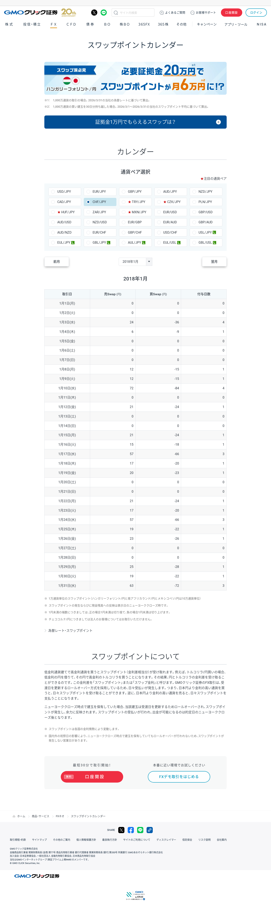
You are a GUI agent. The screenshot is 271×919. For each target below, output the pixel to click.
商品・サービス (40, 816)
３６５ (163, 24)
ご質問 (175, 12)
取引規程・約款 (18, 839)
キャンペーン (207, 24)
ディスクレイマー (166, 839)
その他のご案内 (61, 839)
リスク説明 (204, 839)
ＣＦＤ (71, 24)
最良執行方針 (109, 839)
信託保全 (187, 839)
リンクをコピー (150, 830)
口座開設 (231, 12)
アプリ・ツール (235, 24)
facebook (131, 830)
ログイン (256, 12)
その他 (181, 24)
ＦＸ (53, 24)
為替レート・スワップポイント (70, 631)
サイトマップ (39, 839)
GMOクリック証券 (40, 12)
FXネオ (60, 816)
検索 (116, 12)
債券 (90, 24)
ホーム (21, 816)
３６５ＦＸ (144, 24)
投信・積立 (32, 24)
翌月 (214, 262)
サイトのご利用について (136, 839)
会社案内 (222, 839)
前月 (56, 262)
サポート (206, 12)
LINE (104, 12)
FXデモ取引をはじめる (179, 777)
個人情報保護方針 (86, 839)
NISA (262, 24)
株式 (9, 24)
